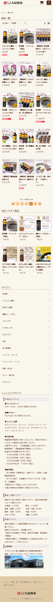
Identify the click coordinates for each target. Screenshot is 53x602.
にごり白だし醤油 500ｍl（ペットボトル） (9, 267)
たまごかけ (6, 334)
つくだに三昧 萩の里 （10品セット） (43, 179)
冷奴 (4, 341)
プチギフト (6, 382)
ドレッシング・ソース (10, 362)
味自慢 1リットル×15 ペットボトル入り (43, 113)
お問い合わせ (8, 585)
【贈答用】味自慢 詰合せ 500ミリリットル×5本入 (43, 49)
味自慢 (4, 294)
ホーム (3, 13)
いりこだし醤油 (8, 301)
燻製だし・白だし (9, 314)
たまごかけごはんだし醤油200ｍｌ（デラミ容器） (43, 267)
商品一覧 (14, 582)
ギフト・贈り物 (8, 375)
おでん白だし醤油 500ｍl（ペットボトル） (26, 267)
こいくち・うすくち (9, 355)
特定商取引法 (25, 582)
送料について (38, 582)
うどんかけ (6, 321)
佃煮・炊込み (7, 368)
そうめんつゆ (7, 328)
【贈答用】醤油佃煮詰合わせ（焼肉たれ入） (26, 179)
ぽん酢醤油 (6, 348)
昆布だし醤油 (7, 307)
